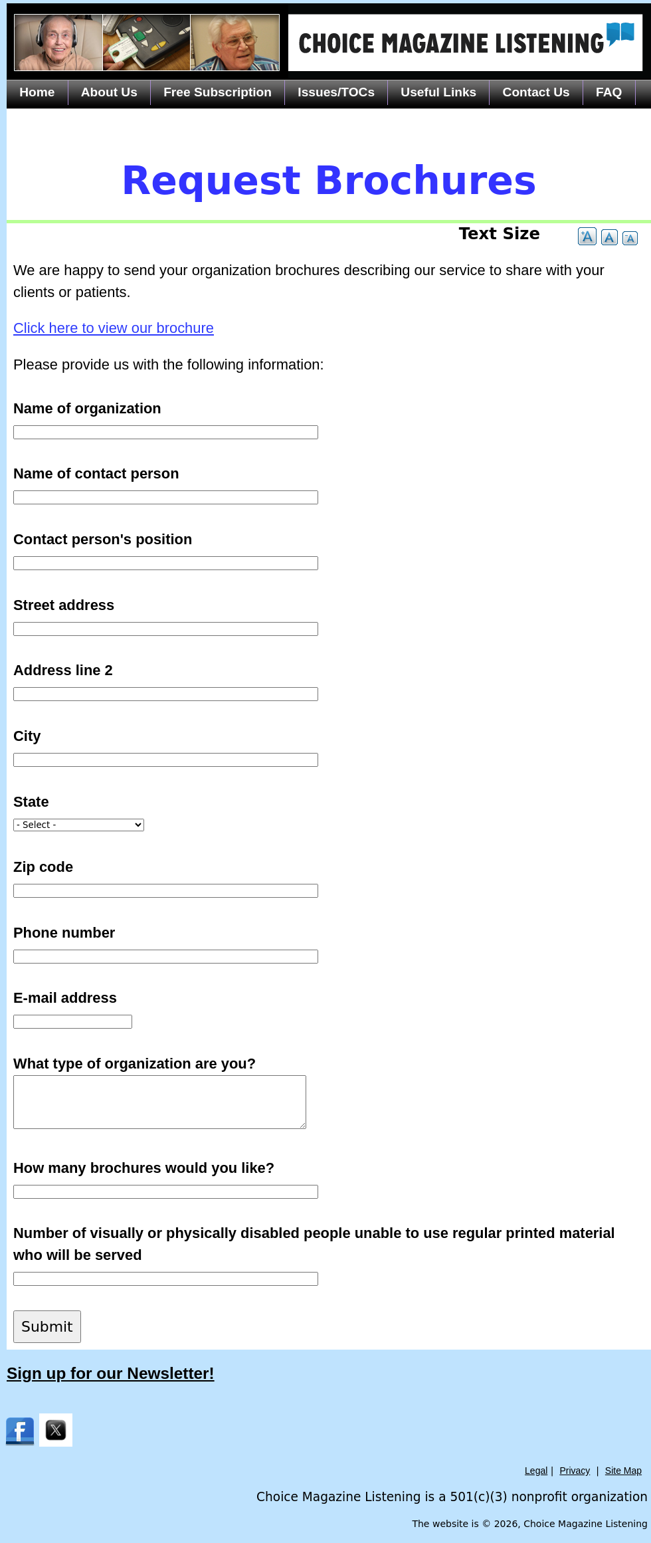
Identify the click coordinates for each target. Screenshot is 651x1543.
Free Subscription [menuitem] (217, 92)
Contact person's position (102, 539)
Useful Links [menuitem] (438, 92)
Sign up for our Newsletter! (111, 1373)
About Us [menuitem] (109, 92)
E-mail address (65, 997)
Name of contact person (96, 473)
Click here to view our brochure (113, 328)
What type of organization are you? (134, 1063)
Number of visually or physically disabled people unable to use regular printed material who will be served (314, 1244)
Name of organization (87, 408)
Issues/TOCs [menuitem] (336, 92)
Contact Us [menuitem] (536, 92)
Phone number (64, 932)
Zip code (43, 867)
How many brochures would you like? (143, 1168)
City (27, 736)
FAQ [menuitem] (609, 92)
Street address (63, 605)
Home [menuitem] (36, 92)
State (31, 801)
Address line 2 (63, 670)
